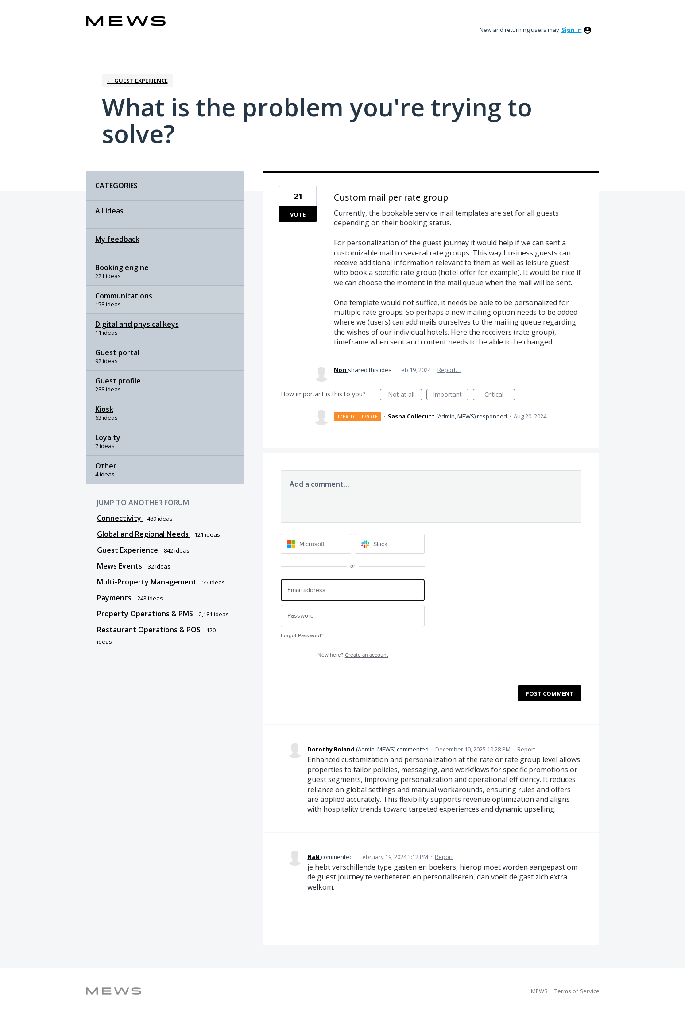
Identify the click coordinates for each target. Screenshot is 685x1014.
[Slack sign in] (390, 544)
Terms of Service (577, 991)
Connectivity (120, 518)
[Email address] (353, 590)
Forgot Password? (302, 635)
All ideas (109, 211)
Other (105, 466)
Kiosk (104, 409)
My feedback (117, 239)
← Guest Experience (137, 81)
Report (526, 749)
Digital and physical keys (137, 324)
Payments (115, 598)
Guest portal (117, 352)
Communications (123, 296)
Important (450, 395)
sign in (571, 30)
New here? (352, 655)
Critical (499, 395)
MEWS (539, 991)
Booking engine (122, 267)
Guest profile (118, 381)
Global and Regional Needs (143, 534)
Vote (298, 214)
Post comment (549, 693)
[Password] (353, 616)
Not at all (405, 395)
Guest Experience (128, 550)
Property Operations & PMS (146, 614)
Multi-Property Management (147, 582)
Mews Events (120, 566)
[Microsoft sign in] (316, 544)
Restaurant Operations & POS (149, 630)
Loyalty (107, 437)
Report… (449, 370)
